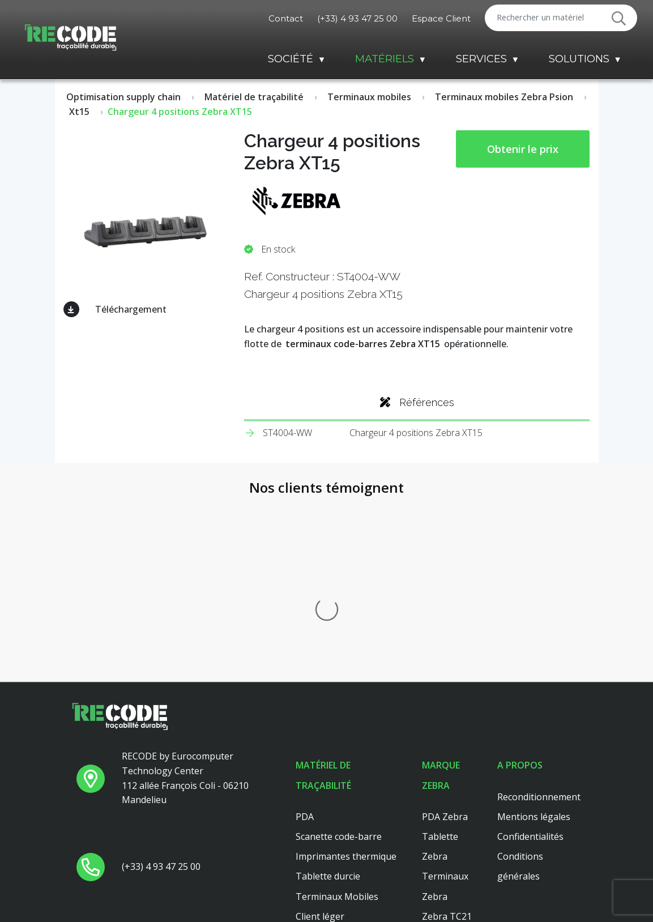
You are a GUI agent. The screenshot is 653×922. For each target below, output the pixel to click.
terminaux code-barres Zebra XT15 (362, 344)
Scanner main (324, 768)
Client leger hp (327, 788)
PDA (305, 628)
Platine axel (320, 808)
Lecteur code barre (336, 748)
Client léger (320, 728)
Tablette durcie (328, 688)
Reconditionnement (539, 609)
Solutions (579, 58)
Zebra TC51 (447, 848)
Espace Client (441, 18)
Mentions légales (533, 628)
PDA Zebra (445, 628)
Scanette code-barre (339, 648)
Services (481, 58)
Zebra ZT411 (449, 768)
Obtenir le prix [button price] (522, 149)
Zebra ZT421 (449, 867)
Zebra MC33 (448, 808)
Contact (285, 18)
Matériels (384, 58)
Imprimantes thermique (346, 668)
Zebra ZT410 (449, 788)
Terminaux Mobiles (337, 708)
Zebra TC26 (447, 748)
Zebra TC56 (447, 828)
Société (290, 58)
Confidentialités (530, 648)
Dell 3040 (315, 828)
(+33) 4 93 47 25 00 (357, 18)
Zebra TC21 (447, 728)
